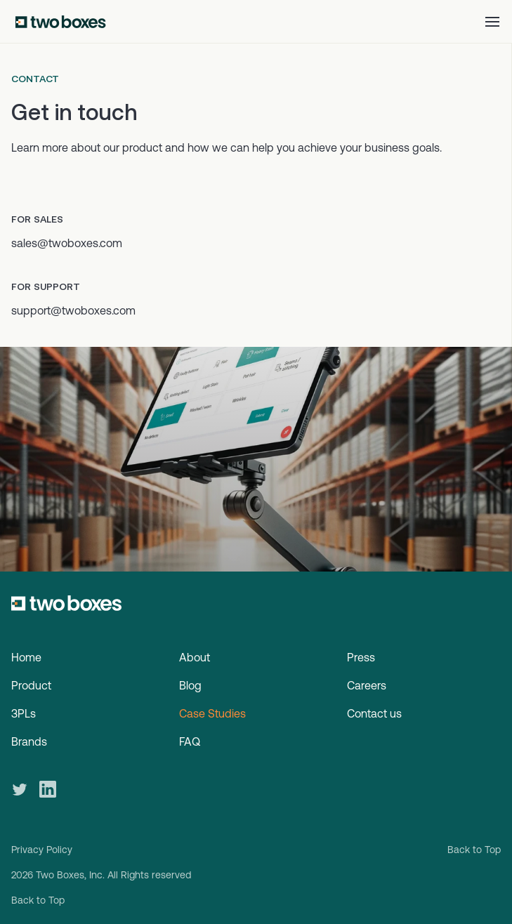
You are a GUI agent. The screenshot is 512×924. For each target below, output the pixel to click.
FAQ (189, 741)
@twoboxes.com (93, 310)
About (194, 657)
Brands (29, 741)
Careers (366, 685)
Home (26, 657)
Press (361, 657)
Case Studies (212, 713)
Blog (190, 685)
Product (31, 685)
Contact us (374, 713)
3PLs (23, 713)
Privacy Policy (41, 849)
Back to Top (474, 849)
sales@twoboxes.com (66, 243)
